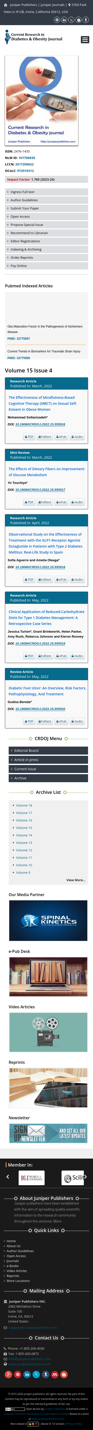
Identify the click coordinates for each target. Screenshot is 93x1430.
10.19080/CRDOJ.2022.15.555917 (40, 490)
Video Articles (17, 1271)
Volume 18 (24, 805)
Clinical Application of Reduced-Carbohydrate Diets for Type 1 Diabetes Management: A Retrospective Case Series (46, 617)
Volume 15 (24, 827)
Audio (77, 437)
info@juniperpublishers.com (30, 1359)
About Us (14, 1246)
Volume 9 (23, 872)
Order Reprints (22, 257)
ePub (61, 437)
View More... (76, 880)
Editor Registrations (25, 241)
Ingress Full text (22, 192)
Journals (13, 1261)
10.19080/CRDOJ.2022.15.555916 (40, 424)
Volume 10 (24, 865)
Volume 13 (24, 842)
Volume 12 (24, 850)
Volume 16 (24, 820)
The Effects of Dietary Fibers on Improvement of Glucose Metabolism (47, 471)
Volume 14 (24, 835)
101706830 (26, 157)
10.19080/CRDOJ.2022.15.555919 (40, 643)
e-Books (13, 1266)
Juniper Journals (52, 4)
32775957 (23, 343)
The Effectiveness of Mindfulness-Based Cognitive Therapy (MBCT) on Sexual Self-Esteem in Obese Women (43, 403)
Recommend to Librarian (29, 233)
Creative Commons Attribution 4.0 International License (36, 1414)
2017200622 (24, 164)
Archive (20, 778)
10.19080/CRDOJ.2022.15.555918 (40, 567)
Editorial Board (26, 750)
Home (11, 1241)
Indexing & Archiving (26, 249)
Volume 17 (24, 813)
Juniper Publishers (23, 4)
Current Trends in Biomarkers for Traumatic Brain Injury (43, 356)
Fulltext (45, 437)
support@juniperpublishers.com (33, 1327)
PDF (29, 437)
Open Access (20, 216)
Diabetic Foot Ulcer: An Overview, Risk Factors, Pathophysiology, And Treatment (47, 691)
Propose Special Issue (27, 224)
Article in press (26, 759)
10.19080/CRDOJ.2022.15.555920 (40, 709)
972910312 (25, 170)
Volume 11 (24, 857)
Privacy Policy (74, 1424)
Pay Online (19, 265)
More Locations (18, 1280)
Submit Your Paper (25, 208)
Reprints (13, 1276)
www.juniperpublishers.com (30, 1364)
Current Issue (25, 768)
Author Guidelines (24, 200)
